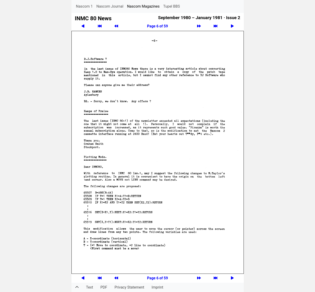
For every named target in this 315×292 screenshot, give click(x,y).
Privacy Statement (129, 287)
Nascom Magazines (143, 6)
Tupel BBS (171, 6)
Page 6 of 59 (157, 26)
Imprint (157, 287)
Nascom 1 (84, 6)
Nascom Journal (109, 6)
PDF (103, 287)
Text (89, 287)
